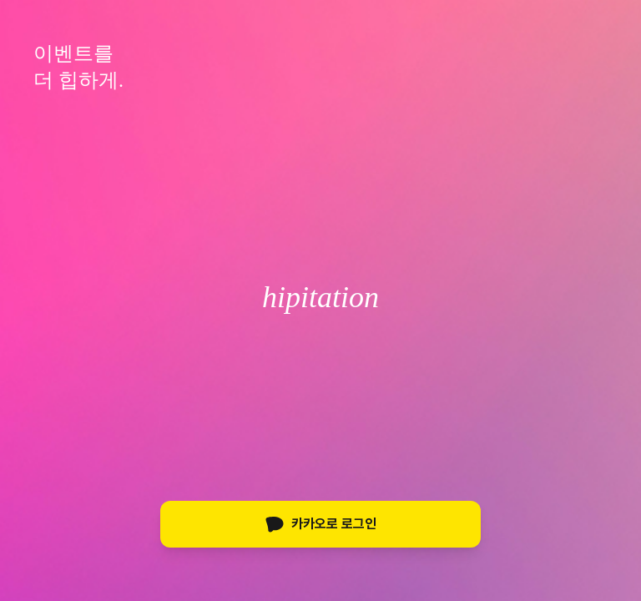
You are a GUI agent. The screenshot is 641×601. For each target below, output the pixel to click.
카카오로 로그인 (320, 524)
